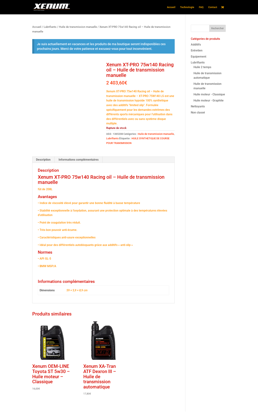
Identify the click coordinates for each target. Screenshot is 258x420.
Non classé (198, 112)
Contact (212, 7)
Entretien (196, 50)
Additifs (196, 44)
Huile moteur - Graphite (209, 100)
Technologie (187, 7)
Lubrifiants (50, 27)
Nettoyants (198, 106)
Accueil (171, 7)
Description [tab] (43, 168)
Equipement (198, 56)
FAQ (201, 7)
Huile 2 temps (202, 67)
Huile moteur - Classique (209, 94)
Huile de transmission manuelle (78, 27)
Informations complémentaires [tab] (79, 168)
